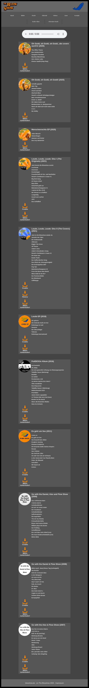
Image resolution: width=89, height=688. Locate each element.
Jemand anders (36, 88)
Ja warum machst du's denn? (41, 381)
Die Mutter (35, 586)
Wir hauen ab (36, 465)
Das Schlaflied (36, 201)
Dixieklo (34, 374)
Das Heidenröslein (37, 52)
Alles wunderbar (37, 383)
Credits (25, 208)
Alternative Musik (53, 21)
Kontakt (76, 15)
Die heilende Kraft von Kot (40, 323)
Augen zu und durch (38, 593)
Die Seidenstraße (37, 239)
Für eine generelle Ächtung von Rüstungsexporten (48, 370)
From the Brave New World (40, 271)
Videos (55, 15)
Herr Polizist (35, 451)
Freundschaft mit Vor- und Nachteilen (43, 174)
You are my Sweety (38, 519)
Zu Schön (35, 377)
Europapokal (36, 597)
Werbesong (35, 642)
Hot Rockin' (35, 570)
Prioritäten (35, 392)
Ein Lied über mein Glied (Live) (41, 532)
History (25, 296)
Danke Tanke (36, 258)
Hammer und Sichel (38, 138)
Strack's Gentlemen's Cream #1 (42, 176)
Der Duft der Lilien (37, 453)
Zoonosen (35, 170)
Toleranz (34, 332)
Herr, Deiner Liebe (37, 59)
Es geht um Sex (37, 437)
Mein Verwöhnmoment (39, 97)
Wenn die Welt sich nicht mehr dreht (43, 106)
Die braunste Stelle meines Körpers (43, 446)
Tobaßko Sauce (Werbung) (40, 372)
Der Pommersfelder (38, 276)
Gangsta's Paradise (38, 54)
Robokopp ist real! (37, 325)
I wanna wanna (36, 503)
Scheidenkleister (37, 512)
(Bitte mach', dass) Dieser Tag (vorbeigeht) (45, 568)
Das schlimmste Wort (38, 500)
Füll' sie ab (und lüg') (38, 633)
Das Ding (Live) (36, 386)
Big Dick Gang (36, 179)
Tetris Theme (36, 649)
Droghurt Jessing (37, 442)
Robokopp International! (39, 334)
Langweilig (35, 195)
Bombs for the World (38, 399)
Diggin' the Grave (37, 244)
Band (12, 15)
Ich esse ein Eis (37, 577)
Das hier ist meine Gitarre (40, 629)
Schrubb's (35, 462)
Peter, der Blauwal (37, 460)
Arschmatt (35, 167)
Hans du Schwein (37, 404)
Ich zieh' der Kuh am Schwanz (41, 455)
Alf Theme (35, 246)
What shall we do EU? (39, 273)
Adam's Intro (36, 248)
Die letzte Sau (36, 255)
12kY (33, 199)
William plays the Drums (39, 525)
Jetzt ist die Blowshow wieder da (42, 235)
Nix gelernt (35, 320)
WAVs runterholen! (25, 69)
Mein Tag (34, 86)
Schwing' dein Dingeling (39, 654)
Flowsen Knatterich (38, 444)
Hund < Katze (36, 640)
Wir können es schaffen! (39, 192)
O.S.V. (33, 109)
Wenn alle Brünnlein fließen (40, 402)
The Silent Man (36, 579)
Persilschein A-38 (37, 379)
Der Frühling (36, 528)
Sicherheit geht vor (38, 185)
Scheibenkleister (37, 505)
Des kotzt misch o (37, 591)
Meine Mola (35, 537)
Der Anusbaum (36, 509)
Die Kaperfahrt (36, 516)
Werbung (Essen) (37, 636)
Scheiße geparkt (37, 84)
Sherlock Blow (36, 93)
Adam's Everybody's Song (40, 251)
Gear (66, 15)
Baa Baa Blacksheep (38, 57)
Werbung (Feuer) (37, 647)
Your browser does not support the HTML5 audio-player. (44, 34)
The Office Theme (37, 50)
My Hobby (35, 111)
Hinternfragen (36, 136)
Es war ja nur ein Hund (39, 638)
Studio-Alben (35, 21)
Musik (34, 15)
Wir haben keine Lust (38, 102)
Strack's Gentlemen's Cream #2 (42, 253)
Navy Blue (35, 183)
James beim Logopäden (39, 395)
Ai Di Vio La (35, 631)
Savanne (34, 327)
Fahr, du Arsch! (36, 584)
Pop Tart (34, 267)
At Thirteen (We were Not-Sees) (42, 397)
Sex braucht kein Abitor (39, 440)
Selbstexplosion (37, 514)
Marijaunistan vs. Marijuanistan (42, 104)
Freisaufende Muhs (38, 521)
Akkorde (44, 15)
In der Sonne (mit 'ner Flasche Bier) (43, 458)
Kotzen (34, 467)
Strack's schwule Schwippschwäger (43, 95)
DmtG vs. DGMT (37, 100)
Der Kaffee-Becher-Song (39, 260)
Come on (34, 435)
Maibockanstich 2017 (38, 390)
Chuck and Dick (37, 90)
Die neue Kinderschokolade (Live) (42, 534)
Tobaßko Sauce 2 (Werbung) (41, 388)
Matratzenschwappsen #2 (40, 269)
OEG (33, 645)
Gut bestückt (36, 365)
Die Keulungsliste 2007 (39, 264)
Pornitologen (36, 172)
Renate (34, 449)
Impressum (59, 683)
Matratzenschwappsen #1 (40, 188)
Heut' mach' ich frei (38, 582)
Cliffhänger (35, 280)
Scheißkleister (36, 530)
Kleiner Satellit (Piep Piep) (40, 61)
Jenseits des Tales (37, 237)
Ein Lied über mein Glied (39, 651)
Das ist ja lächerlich (38, 140)
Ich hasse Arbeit (37, 181)
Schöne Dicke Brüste (38, 595)
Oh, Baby (34, 367)
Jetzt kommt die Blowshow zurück (43, 165)
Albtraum (34, 242)
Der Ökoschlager (37, 329)
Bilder (23, 15)
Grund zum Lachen (38, 197)
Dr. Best (34, 588)
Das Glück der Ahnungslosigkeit (42, 262)
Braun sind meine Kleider (40, 523)
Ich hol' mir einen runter (39, 507)
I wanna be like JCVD (38, 190)
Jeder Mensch (36, 133)
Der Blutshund (36, 278)
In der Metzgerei (37, 575)
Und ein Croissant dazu (39, 573)
